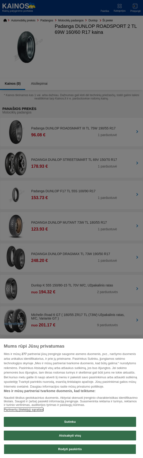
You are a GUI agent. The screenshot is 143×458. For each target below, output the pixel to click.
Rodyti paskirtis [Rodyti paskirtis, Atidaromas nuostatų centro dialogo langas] (70, 449)
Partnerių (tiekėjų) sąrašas (23, 409)
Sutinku (70, 422)
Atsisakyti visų (70, 435)
